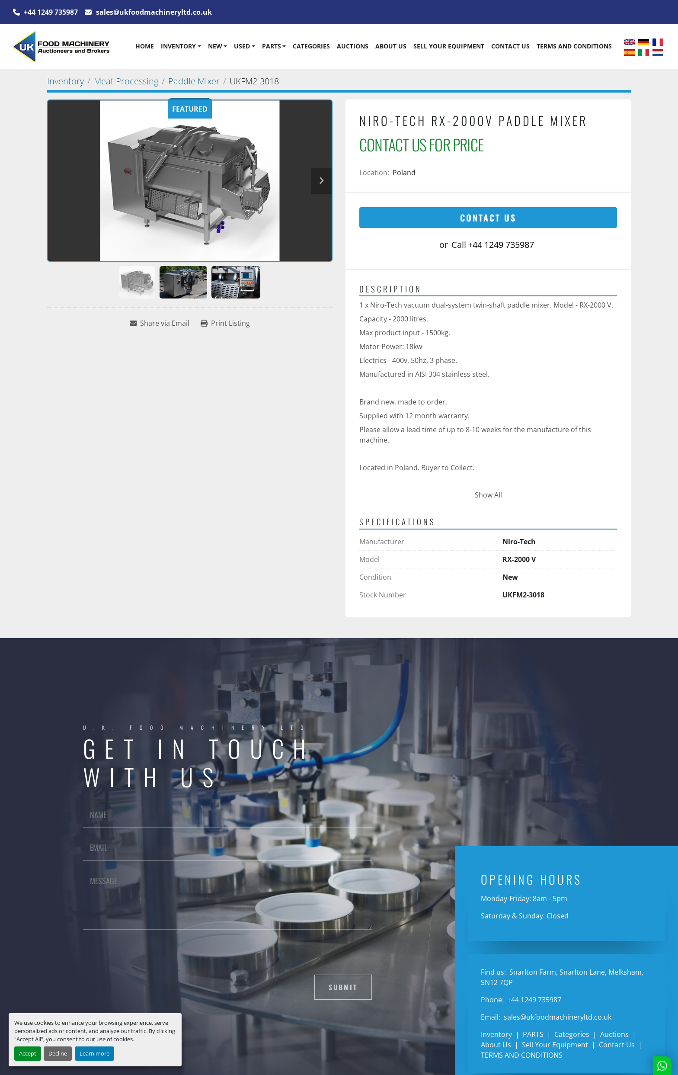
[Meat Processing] (126, 81)
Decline (57, 1053)
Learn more (94, 1053)
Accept (27, 1053)
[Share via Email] (159, 323)
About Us (390, 46)
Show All (488, 495)
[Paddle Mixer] (194, 81)
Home (144, 46)
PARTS (271, 46)
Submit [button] (343, 987)
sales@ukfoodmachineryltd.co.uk (153, 12)
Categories (311, 46)
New (215, 46)
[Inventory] (65, 81)
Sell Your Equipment (448, 46)
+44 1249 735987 (50, 12)
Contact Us (510, 46)
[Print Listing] (225, 323)
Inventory (178, 46)
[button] (181, 46)
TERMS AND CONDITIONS (574, 46)
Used (242, 46)
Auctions (352, 46)
